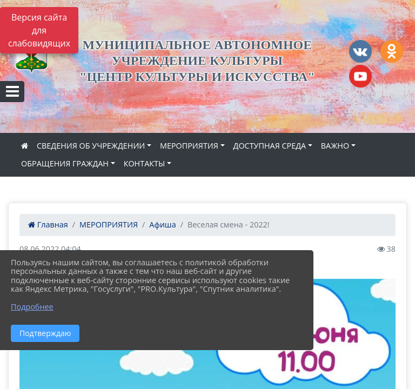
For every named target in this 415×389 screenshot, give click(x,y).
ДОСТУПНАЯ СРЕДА (269, 145)
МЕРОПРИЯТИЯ (189, 145)
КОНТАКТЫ (144, 163)
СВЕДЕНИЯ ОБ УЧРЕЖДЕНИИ (91, 145)
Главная (48, 224)
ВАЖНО (335, 145)
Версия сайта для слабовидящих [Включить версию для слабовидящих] (39, 30)
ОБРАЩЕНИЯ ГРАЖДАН (65, 163)
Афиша (162, 224)
